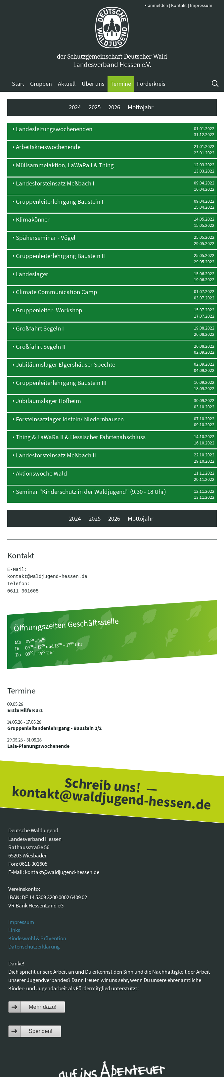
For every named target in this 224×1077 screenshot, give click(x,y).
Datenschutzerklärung (34, 946)
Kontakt (179, 5)
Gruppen (41, 83)
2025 (95, 107)
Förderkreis (151, 83)
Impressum (201, 5)
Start (18, 83)
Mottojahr (141, 107)
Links (14, 930)
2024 (75, 107)
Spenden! (41, 1031)
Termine (121, 83)
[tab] (112, 131)
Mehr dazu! (43, 1007)
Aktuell (67, 83)
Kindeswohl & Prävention (37, 938)
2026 (114, 107)
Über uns (93, 83)
